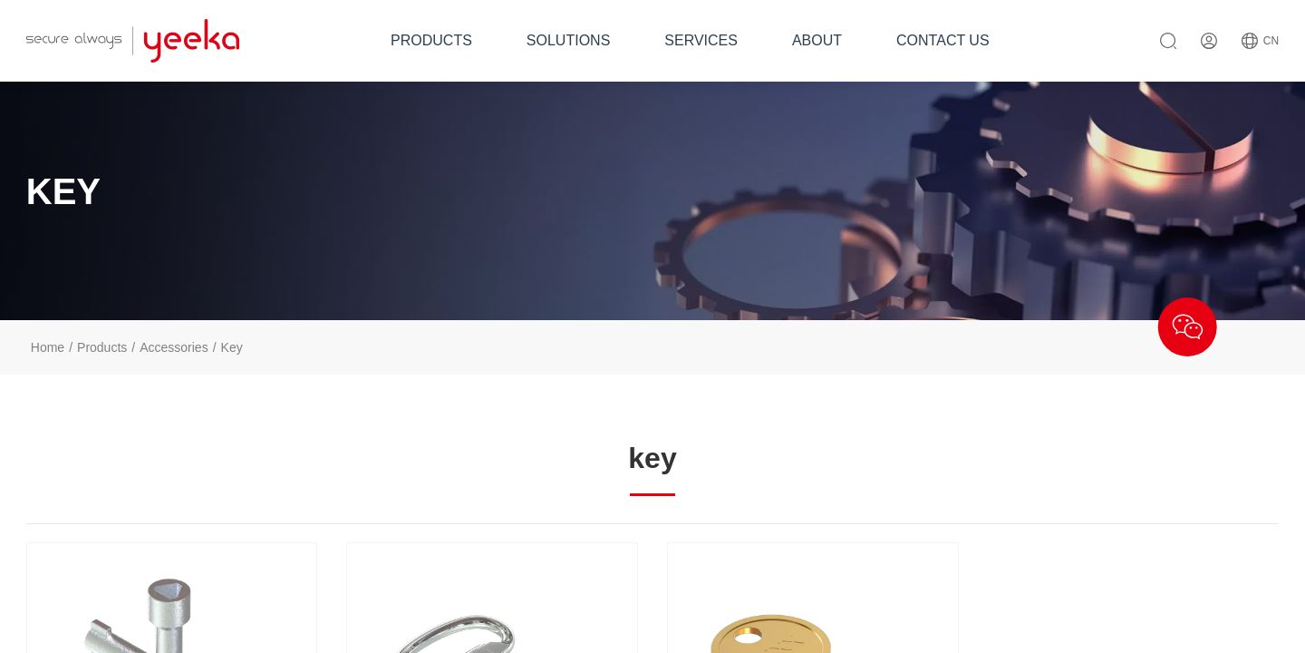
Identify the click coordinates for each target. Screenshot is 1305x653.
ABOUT (817, 40)
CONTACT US (943, 40)
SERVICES (701, 40)
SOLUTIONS (568, 40)
